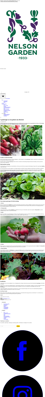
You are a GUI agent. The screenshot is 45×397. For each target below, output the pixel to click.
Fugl (4, 108)
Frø (4, 104)
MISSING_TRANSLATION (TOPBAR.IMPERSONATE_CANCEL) (9, 1)
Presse (5, 306)
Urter (4, 102)
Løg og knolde (6, 105)
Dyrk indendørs (6, 319)
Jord (4, 112)
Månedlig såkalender (7, 114)
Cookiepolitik (6, 308)
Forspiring (5, 115)
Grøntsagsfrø (6, 100)
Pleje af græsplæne (6, 109)
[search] (0, 117)
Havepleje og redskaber (7, 107)
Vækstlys (5, 317)
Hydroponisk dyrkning (7, 110)
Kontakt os (5, 305)
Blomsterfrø (5, 101)
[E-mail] (8, 326)
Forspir (5, 106)
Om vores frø (6, 304)
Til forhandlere (8, 98)
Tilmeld (18, 326)
